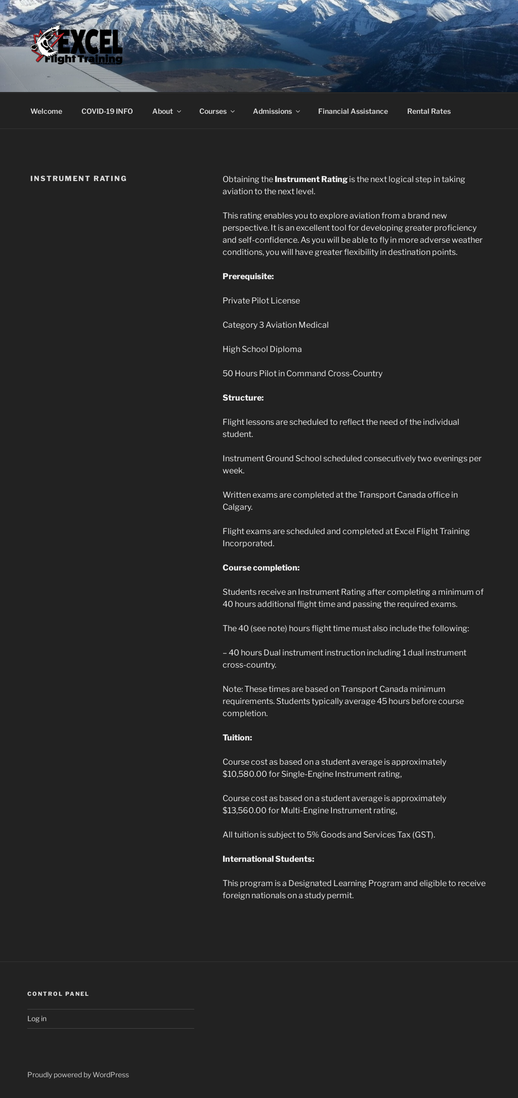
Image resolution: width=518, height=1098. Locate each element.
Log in (37, 1018)
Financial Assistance (353, 111)
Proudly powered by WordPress (78, 1074)
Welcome (46, 111)
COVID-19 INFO (107, 111)
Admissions (277, 111)
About (167, 111)
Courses (217, 111)
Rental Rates (429, 111)
